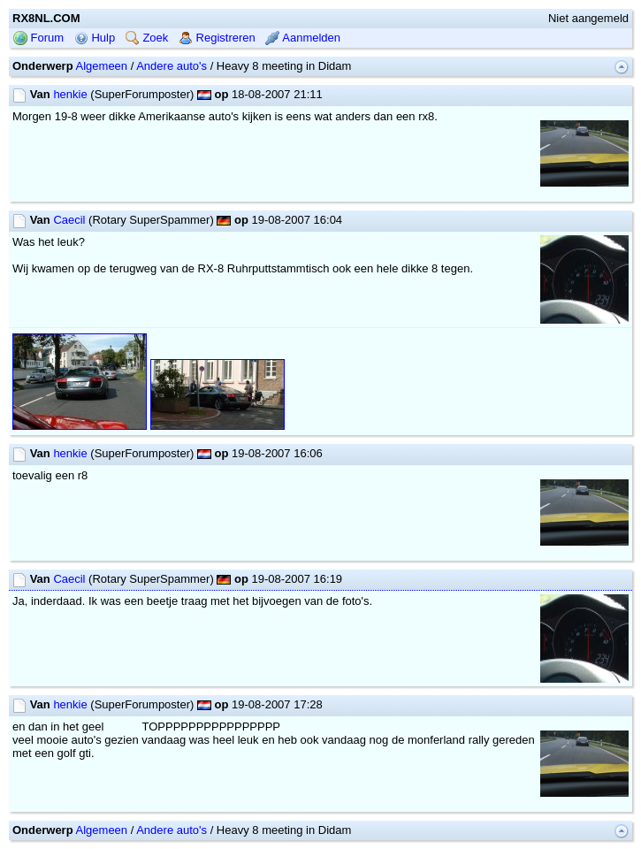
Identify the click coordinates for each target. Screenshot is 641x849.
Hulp (94, 37)
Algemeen (102, 66)
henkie (70, 94)
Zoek (147, 37)
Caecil (69, 219)
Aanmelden (302, 37)
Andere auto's (171, 66)
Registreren (217, 37)
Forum (38, 37)
